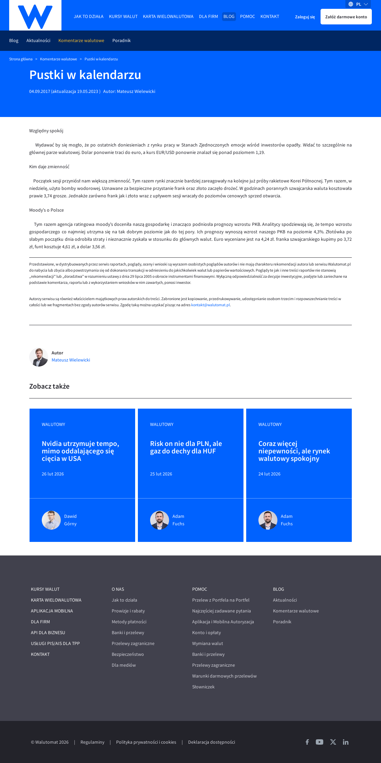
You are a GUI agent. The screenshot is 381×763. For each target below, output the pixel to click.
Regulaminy (92, 742)
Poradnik (121, 40)
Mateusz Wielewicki (136, 91)
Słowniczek (203, 687)
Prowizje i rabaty (128, 611)
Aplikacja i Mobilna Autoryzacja (223, 622)
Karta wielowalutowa (168, 16)
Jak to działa (89, 16)
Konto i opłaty (206, 632)
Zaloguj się (305, 16)
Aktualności (38, 40)
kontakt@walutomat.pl (210, 304)
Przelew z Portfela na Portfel (221, 600)
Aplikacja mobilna (52, 611)
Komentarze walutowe (81, 40)
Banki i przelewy (128, 632)
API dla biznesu (48, 632)
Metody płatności (129, 622)
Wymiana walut (207, 643)
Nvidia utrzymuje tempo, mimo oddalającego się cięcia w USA (80, 451)
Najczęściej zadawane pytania (221, 611)
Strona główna (21, 59)
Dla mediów (124, 665)
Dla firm (208, 16)
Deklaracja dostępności (211, 742)
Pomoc (247, 16)
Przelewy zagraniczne (133, 643)
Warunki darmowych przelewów (224, 676)
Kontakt (269, 16)
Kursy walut (123, 16)
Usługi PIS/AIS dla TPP (55, 643)
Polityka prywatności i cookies (146, 742)
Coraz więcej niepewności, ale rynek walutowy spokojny (294, 451)
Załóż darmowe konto (346, 16)
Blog (229, 16)
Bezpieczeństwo (128, 654)
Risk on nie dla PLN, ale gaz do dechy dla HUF (186, 447)
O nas (118, 589)
